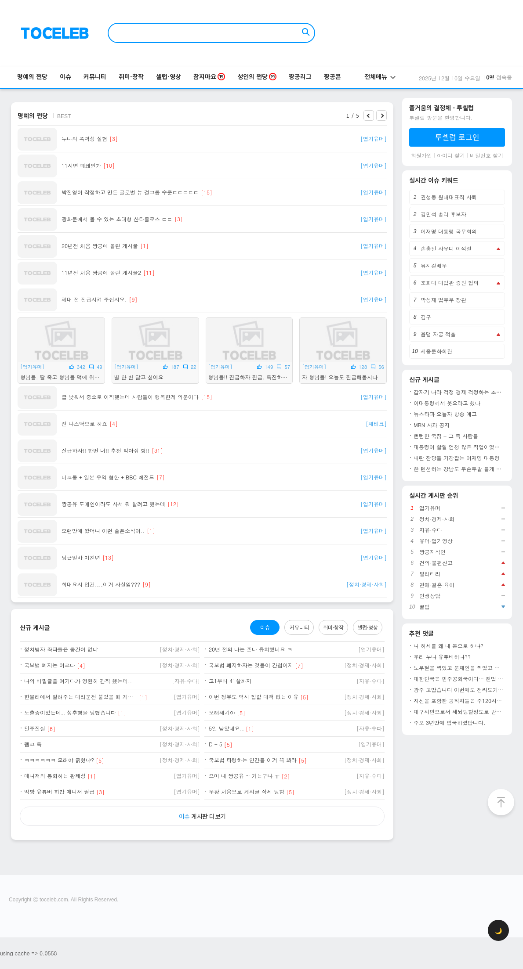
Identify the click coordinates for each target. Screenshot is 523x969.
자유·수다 (430, 530)
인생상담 (429, 596)
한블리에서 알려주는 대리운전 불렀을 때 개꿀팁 (80, 697)
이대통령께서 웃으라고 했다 (447, 403)
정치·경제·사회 (436, 519)
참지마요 (209, 76)
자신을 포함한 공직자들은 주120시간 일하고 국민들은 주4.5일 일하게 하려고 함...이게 (459, 701)
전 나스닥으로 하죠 (84, 424)
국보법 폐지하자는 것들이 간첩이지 (251, 665)
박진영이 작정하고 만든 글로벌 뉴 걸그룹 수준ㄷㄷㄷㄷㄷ (130, 192)
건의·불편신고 (436, 563)
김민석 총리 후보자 (443, 214)
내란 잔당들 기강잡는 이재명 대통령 (457, 458)
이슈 (65, 76)
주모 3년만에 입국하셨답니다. (450, 723)
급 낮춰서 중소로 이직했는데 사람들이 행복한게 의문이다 (130, 397)
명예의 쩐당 (32, 76)
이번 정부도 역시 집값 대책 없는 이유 (253, 697)
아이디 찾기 (451, 155)
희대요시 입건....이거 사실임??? (101, 584)
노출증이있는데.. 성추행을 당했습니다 (70, 713)
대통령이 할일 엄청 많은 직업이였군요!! (459, 447)
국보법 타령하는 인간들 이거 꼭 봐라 (253, 760)
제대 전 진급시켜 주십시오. (94, 299)
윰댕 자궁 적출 (438, 334)
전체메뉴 (380, 76)
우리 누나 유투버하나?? (442, 657)
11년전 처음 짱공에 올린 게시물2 (101, 273)
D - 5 (215, 744)
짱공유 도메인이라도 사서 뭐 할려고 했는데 (113, 504)
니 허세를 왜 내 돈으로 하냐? (448, 646)
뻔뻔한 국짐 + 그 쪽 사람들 (446, 436)
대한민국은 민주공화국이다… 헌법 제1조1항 (459, 679)
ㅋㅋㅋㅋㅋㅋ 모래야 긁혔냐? (59, 760)
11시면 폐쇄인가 (81, 165)
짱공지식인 (432, 552)
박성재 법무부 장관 (443, 299)
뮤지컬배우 (434, 265)
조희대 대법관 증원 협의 (450, 282)
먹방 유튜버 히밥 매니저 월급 (59, 792)
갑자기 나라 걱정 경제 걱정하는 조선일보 (459, 392)
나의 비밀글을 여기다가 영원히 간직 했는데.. (78, 681)
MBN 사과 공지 (432, 425)
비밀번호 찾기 (486, 155)
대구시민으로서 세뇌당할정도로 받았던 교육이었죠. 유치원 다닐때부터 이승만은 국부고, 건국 (459, 712)
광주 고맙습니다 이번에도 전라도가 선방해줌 (459, 690)
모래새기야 (222, 713)
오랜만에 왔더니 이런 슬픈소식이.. (103, 531)
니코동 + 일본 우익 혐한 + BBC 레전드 (108, 477)
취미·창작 (131, 76)
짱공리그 (300, 76)
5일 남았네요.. (226, 728)
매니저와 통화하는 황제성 (55, 776)
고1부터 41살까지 (230, 681)
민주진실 (34, 728)
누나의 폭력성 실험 (84, 139)
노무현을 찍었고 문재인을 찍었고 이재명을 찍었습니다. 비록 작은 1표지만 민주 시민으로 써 (459, 668)
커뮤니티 (95, 76)
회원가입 (421, 155)
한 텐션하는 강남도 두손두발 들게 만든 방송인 (459, 469)
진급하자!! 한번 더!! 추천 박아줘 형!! (105, 450)
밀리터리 (429, 574)
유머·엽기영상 (436, 541)
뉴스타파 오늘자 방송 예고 (445, 414)
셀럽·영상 (168, 76)
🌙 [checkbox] (498, 930)
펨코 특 (33, 744)
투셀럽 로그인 (457, 136)
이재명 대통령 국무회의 (449, 231)
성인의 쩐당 (256, 76)
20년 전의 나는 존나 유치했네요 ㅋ (250, 649)
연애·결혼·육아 (436, 585)
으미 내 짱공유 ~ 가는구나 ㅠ (244, 776)
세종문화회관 (436, 351)
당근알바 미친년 (81, 558)
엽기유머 (429, 508)
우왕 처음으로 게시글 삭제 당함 (246, 792)
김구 (426, 317)
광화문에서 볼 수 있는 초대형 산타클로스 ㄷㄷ (117, 219)
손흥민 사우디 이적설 (446, 248)
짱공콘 (332, 76)
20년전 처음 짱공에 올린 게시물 (100, 246)
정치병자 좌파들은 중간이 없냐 (61, 649)
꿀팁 (424, 607)
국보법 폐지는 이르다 (49, 665)
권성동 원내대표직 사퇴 (449, 197)
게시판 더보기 (202, 816)
